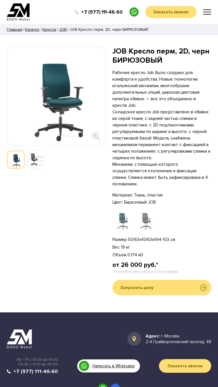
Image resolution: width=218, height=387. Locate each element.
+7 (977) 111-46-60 (102, 12)
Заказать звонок (170, 12)
